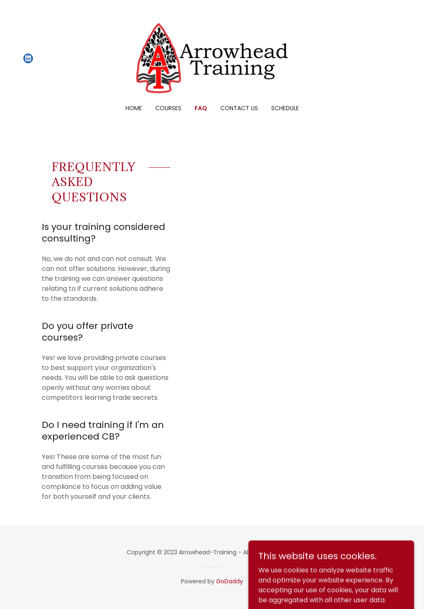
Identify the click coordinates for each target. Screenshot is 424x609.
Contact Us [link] (239, 108)
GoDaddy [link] (229, 581)
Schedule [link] (285, 108)
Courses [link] (168, 108)
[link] (28, 58)
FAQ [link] (201, 108)
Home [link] (133, 108)
